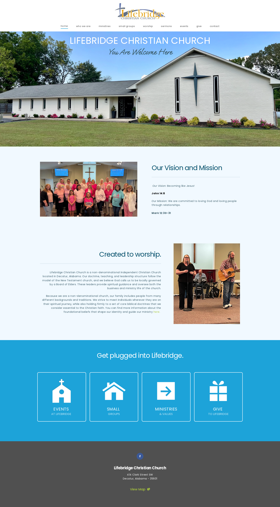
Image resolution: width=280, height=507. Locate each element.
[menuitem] (64, 26)
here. (157, 312)
